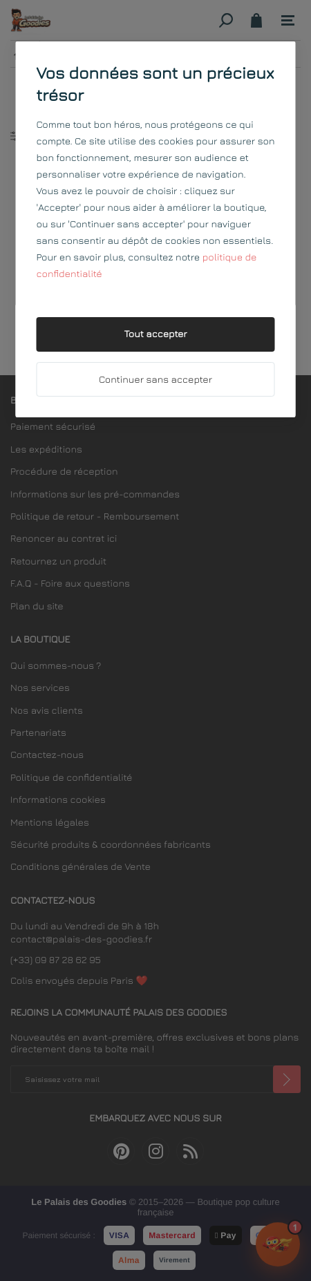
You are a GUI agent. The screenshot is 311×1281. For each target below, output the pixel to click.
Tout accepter (155, 334)
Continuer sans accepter (155, 380)
